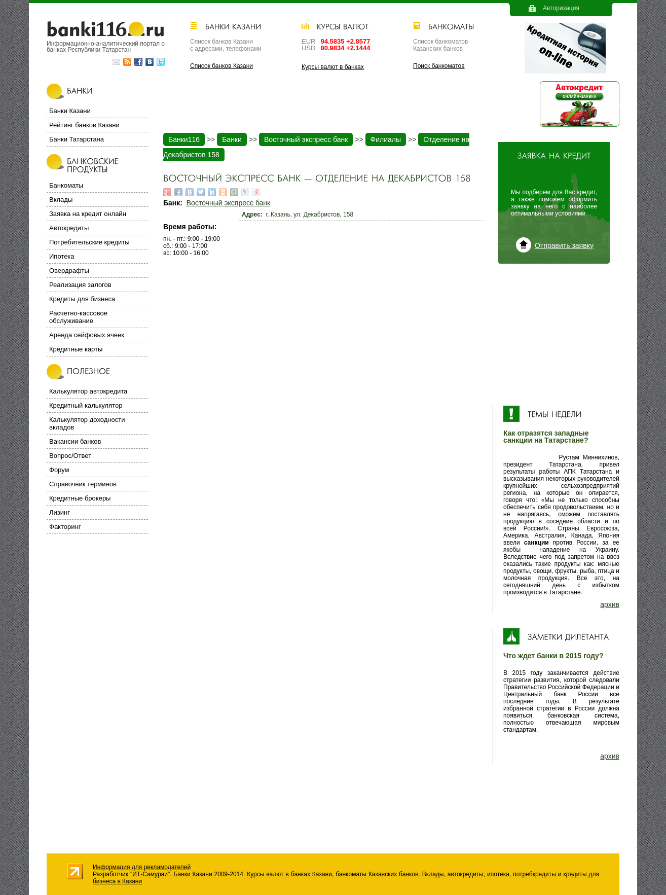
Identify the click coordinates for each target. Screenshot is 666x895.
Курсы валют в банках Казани (289, 874)
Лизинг (59, 512)
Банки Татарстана (76, 139)
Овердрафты (69, 270)
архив (609, 604)
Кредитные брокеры (79, 498)
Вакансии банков (75, 441)
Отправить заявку (564, 245)
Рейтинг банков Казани (84, 125)
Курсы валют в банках (333, 66)
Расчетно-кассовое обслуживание (78, 317)
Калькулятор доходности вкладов (87, 423)
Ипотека (62, 256)
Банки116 (184, 139)
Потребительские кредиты (89, 242)
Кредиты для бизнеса (82, 299)
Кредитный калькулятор (85, 405)
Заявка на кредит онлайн (87, 214)
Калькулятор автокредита (88, 391)
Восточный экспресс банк (306, 139)
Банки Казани (70, 111)
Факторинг (65, 526)
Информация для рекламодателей (142, 867)
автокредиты (466, 874)
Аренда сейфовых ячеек (86, 335)
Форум (59, 470)
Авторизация (561, 8)
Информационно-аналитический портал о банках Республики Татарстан (106, 46)
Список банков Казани (221, 65)
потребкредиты (534, 874)
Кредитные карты (75, 349)
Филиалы (386, 139)
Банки (232, 139)
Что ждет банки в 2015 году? (553, 655)
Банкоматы (66, 185)
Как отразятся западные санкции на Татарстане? (546, 436)
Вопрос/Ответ (70, 455)
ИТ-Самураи (150, 874)
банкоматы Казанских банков (377, 874)
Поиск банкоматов (439, 65)
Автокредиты (69, 228)
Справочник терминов (83, 484)
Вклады (60, 199)
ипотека (498, 874)
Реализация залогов (80, 285)
